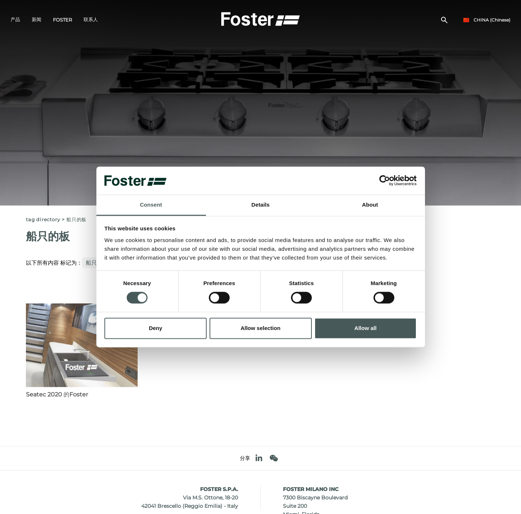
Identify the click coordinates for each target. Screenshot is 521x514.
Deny (155, 328)
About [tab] (370, 205)
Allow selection (260, 328)
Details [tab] (261, 205)
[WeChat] (273, 458)
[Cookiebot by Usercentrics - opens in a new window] (385, 180)
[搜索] (444, 20)
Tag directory (43, 219)
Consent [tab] (151, 205)
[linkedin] (259, 458)
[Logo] (261, 18)
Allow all (366, 328)
